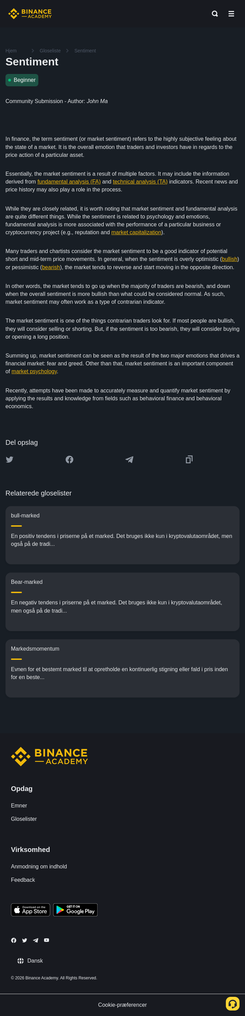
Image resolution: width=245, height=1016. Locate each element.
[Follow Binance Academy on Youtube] (46, 940)
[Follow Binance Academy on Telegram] (35, 940)
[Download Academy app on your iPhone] (30, 910)
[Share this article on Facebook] (69, 459)
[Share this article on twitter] (9, 459)
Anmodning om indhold (39, 866)
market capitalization (137, 232)
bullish (229, 259)
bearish (51, 267)
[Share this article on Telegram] (129, 459)
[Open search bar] (213, 14)
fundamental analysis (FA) (69, 182)
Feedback (23, 880)
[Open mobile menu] (231, 14)
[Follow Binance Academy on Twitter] (24, 940)
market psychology (34, 371)
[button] (231, 14)
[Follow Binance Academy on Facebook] (13, 940)
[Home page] (30, 13)
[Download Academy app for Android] (75, 910)
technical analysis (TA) (140, 182)
